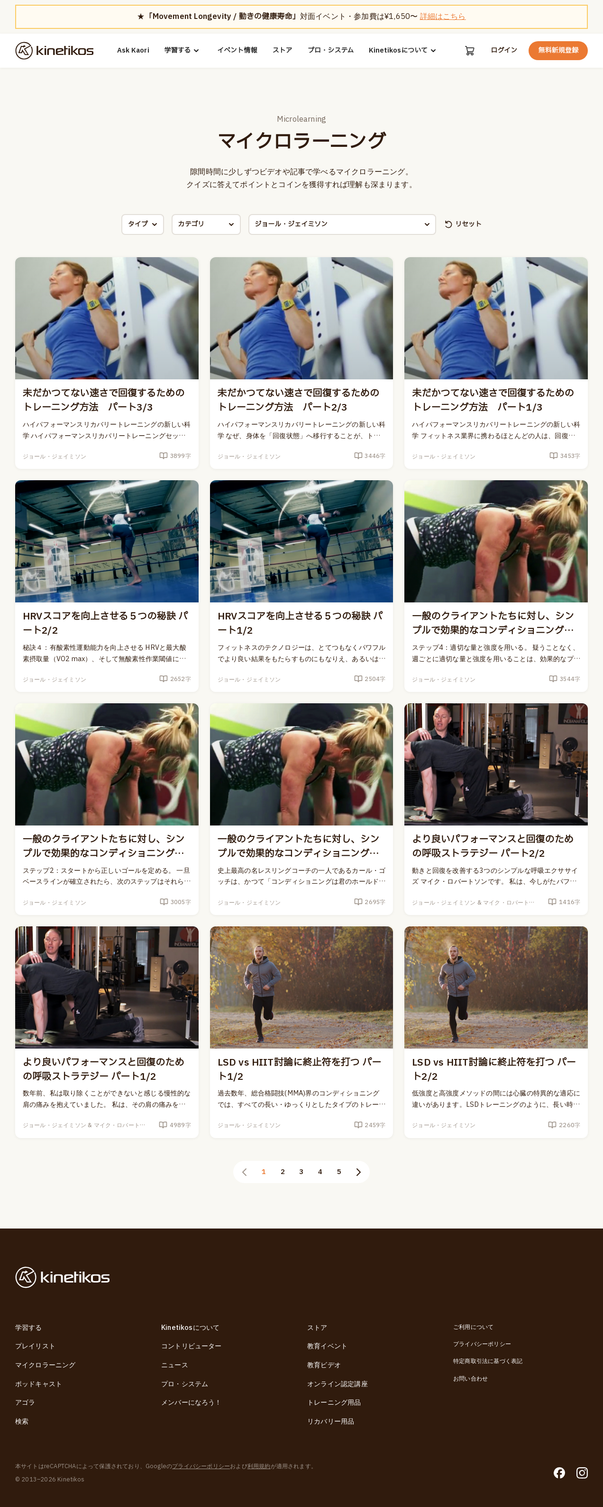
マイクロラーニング (45, 1365)
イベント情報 (237, 50)
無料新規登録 (558, 50)
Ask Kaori (133, 50)
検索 (21, 1421)
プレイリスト (35, 1346)
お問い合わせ (470, 1378)
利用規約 (259, 1466)
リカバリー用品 (330, 1421)
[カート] (469, 50)
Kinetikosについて (404, 50)
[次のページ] (358, 1172)
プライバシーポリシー (482, 1344)
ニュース (174, 1365)
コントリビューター (191, 1346)
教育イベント (327, 1346)
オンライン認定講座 (337, 1384)
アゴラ (25, 1403)
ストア (282, 50)
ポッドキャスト (38, 1384)
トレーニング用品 (334, 1403)
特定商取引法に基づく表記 (487, 1361)
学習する (183, 50)
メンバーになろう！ (191, 1403)
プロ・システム (331, 50)
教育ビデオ (324, 1365)
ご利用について (473, 1327)
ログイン (504, 50)
